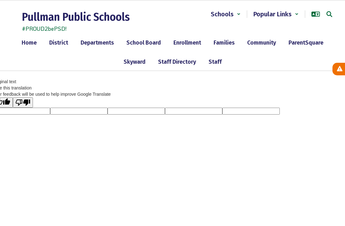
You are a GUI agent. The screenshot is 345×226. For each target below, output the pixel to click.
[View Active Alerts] (338, 69)
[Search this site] (329, 14)
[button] (226, 14)
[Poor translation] (23, 102)
